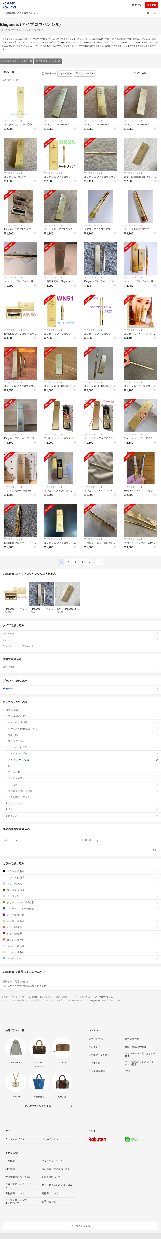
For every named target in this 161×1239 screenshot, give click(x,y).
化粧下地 (83, 735)
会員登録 (151, 5)
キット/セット (81, 803)
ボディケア (81, 815)
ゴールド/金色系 (80, 952)
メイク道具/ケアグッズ (81, 797)
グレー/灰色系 (80, 883)
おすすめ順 (65, 73)
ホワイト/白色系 (80, 877)
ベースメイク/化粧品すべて (83, 728)
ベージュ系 (80, 896)
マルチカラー (80, 958)
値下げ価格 (80, 667)
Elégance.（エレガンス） (16, 61)
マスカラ (83, 784)
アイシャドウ (83, 772)
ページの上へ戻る (80, 1226)
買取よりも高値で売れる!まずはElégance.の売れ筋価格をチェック (80, 983)
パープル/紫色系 (80, 914)
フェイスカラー (83, 778)
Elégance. (80, 688)
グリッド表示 (84, 73)
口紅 (83, 766)
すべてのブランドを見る (38, 1106)
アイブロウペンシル (47, 61)
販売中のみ (49, 73)
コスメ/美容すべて (81, 716)
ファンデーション (83, 741)
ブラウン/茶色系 (80, 890)
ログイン (136, 5)
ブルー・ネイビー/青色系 (80, 908)
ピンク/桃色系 (80, 927)
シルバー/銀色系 (80, 946)
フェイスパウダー (83, 753)
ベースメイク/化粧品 (81, 722)
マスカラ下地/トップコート (83, 790)
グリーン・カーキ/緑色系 (80, 902)
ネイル (81, 809)
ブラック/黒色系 (80, 871)
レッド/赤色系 (80, 933)
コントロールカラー (83, 747)
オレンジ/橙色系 (80, 939)
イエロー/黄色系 (80, 921)
